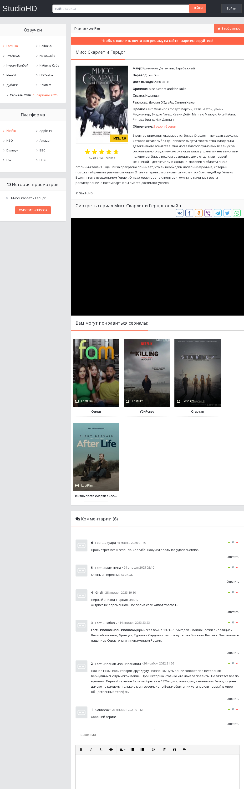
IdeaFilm (12, 75)
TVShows (13, 55)
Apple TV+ (47, 131)
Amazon (45, 140)
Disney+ (12, 150)
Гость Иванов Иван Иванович (118, 579)
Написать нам (17, 781)
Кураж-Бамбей (17, 65)
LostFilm (153, 75)
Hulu (43, 160)
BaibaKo (46, 46)
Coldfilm (45, 85)
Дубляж (12, 85)
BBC (42, 150)
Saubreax (102, 625)
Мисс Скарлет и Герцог (28, 198)
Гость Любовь (106, 538)
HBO (9, 140)
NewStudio (47, 55)
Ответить (233, 472)
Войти (231, 8)
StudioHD (19, 8)
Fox (8, 160)
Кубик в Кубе (49, 65)
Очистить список (33, 210)
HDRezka (46, 75)
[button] (81, 665)
